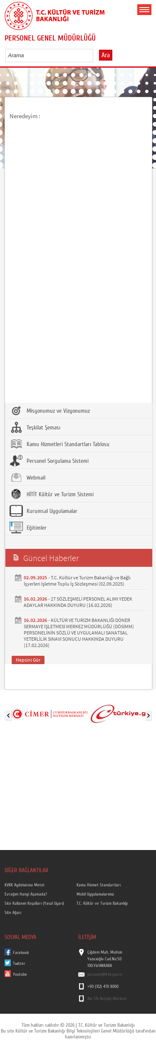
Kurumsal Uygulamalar (43, 511)
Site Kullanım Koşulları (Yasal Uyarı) (34, 903)
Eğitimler (28, 527)
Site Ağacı (13, 912)
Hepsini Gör (28, 660)
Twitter (19, 963)
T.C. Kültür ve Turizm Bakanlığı (102, 903)
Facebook (21, 952)
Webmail (27, 477)
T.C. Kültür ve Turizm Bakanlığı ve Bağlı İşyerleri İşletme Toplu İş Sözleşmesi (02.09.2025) (77, 580)
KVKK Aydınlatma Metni (24, 885)
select (95, 55)
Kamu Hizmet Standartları (99, 885)
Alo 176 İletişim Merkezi (106, 998)
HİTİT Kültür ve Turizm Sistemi (52, 494)
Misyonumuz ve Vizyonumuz (50, 410)
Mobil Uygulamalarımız (95, 894)
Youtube (20, 974)
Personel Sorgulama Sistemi (49, 461)
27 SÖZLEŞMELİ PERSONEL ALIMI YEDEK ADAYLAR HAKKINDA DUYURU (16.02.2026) (78, 602)
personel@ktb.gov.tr (105, 974)
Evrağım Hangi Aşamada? (26, 894)
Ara (106, 55)
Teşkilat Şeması (35, 427)
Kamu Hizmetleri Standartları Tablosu (59, 444)
